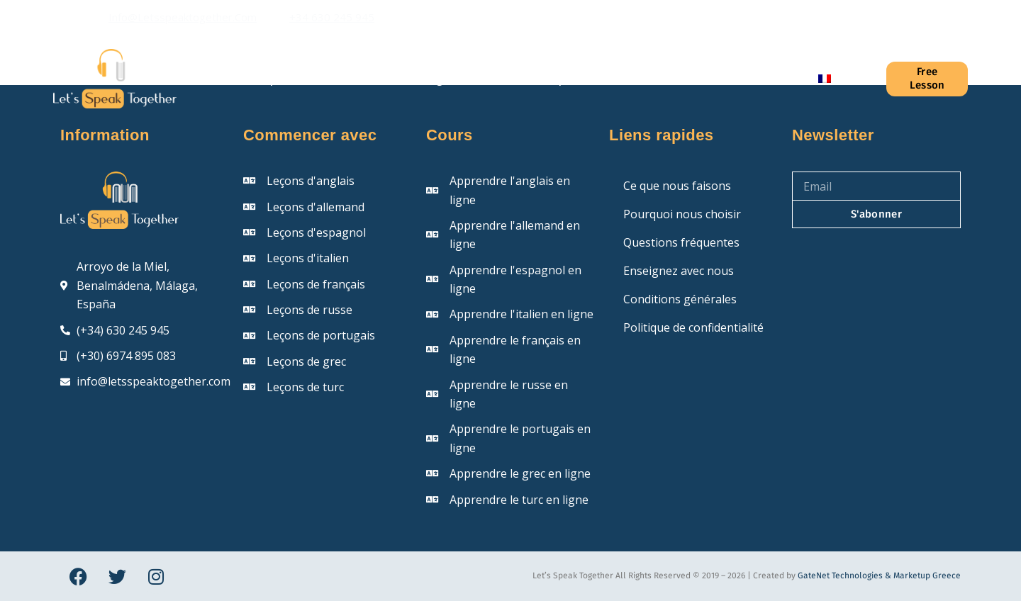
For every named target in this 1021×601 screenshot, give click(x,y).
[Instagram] (937, 17)
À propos (275, 78)
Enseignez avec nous (678, 271)
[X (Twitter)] (915, 17)
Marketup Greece (927, 575)
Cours (363, 78)
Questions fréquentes (539, 78)
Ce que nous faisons (677, 185)
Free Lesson (927, 78)
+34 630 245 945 (331, 17)
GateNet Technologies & (845, 575)
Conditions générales (680, 299)
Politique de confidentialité (693, 327)
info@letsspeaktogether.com (182, 17)
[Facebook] (893, 17)
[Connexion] (865, 78)
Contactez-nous (735, 78)
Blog (430, 78)
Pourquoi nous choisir (682, 214)
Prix (645, 78)
